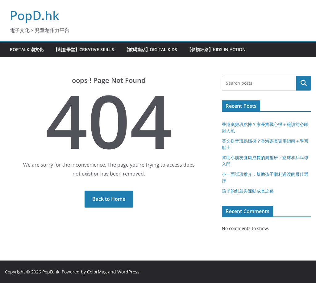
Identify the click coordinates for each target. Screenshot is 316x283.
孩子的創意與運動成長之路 (248, 191)
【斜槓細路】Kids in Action (216, 49)
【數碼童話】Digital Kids (150, 49)
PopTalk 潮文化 (27, 49)
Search (303, 83)
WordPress (128, 272)
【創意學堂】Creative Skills (83, 49)
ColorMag (97, 272)
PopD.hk (34, 15)
